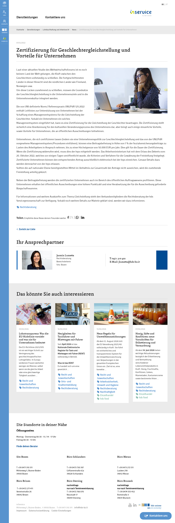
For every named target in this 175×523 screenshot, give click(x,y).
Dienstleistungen (27, 17)
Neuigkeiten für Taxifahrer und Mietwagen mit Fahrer (70, 336)
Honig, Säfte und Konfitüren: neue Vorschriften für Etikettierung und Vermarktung (145, 339)
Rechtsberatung (26, 207)
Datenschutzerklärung (39, 510)
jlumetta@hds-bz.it (129, 261)
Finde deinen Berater (27, 446)
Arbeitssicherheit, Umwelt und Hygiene (107, 383)
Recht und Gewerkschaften (27, 382)
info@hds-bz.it (81, 507)
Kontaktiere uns (55, 17)
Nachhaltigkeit (106, 392)
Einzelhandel (105, 395)
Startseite (20, 30)
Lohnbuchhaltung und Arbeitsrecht (56, 30)
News (74, 30)
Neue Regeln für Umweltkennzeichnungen (111, 335)
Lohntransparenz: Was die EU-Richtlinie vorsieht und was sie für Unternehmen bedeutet (33, 338)
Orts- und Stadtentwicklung (67, 383)
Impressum (21, 510)
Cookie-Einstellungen (61, 510)
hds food (103, 398)
